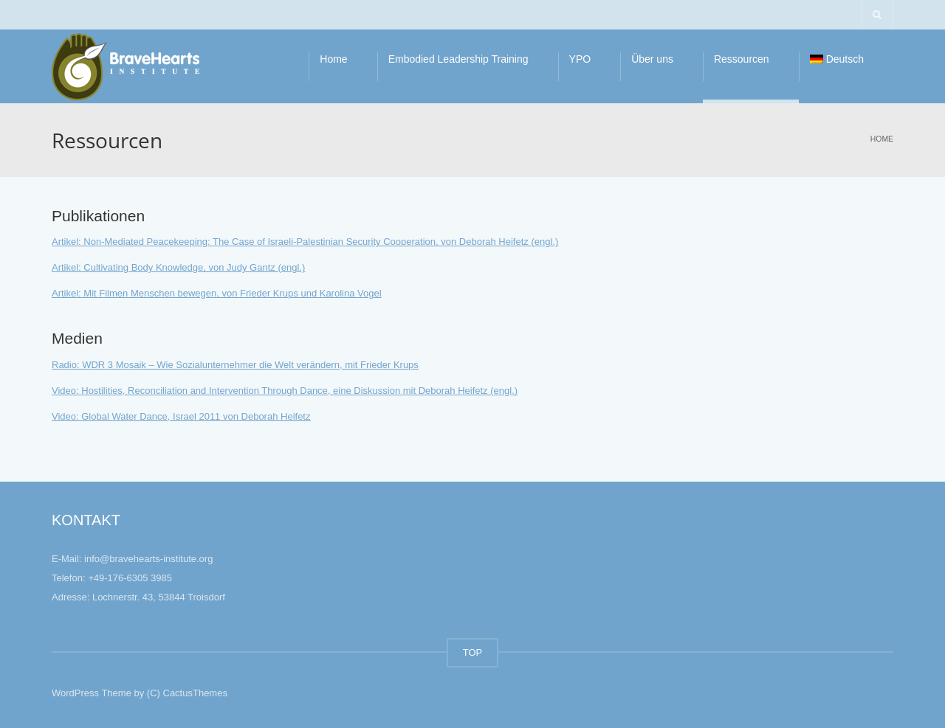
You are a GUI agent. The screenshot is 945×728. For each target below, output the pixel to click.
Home (333, 59)
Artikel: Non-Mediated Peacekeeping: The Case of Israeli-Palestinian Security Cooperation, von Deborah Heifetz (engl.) (305, 241)
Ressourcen (741, 59)
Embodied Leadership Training (458, 59)
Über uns (652, 59)
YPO (580, 59)
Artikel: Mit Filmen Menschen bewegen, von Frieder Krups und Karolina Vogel (217, 293)
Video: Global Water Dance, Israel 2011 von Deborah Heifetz (181, 416)
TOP (473, 652)
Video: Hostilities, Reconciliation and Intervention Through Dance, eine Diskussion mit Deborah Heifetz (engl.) (285, 390)
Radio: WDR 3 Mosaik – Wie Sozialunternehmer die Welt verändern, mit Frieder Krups (235, 364)
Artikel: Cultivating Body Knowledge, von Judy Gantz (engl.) (178, 267)
